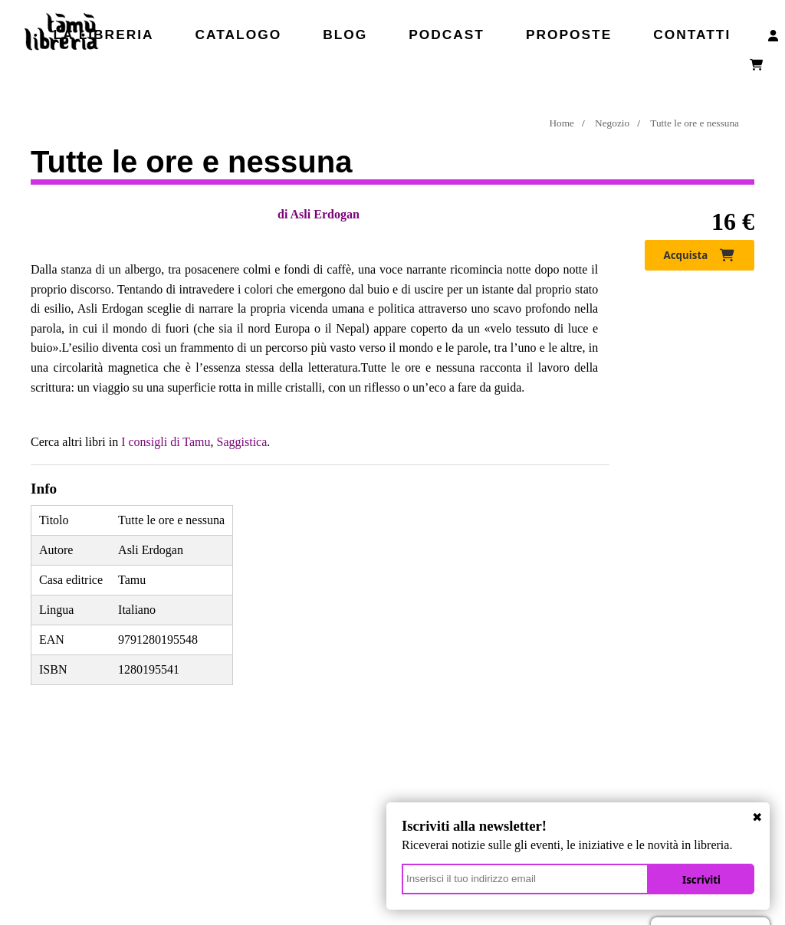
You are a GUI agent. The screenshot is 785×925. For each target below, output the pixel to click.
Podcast (446, 34)
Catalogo (238, 34)
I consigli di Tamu (165, 441)
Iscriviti (701, 880)
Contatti (692, 34)
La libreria (103, 34)
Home (561, 123)
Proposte (569, 34)
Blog (345, 34)
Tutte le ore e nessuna (694, 123)
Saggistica (242, 441)
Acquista (699, 255)
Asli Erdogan (325, 214)
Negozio (612, 123)
